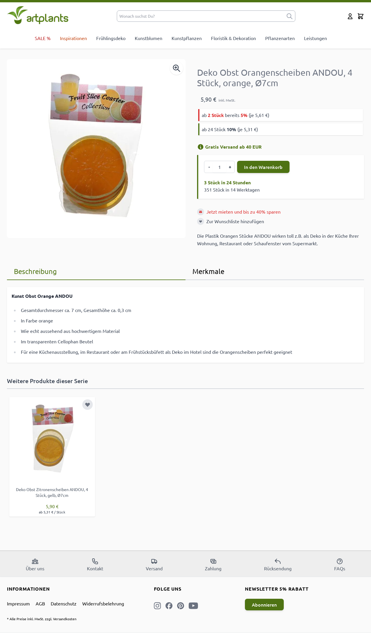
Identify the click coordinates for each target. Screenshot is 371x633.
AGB (40, 603)
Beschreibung (35, 271)
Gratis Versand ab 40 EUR (229, 147)
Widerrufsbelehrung (103, 603)
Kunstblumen (148, 38)
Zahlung (213, 564)
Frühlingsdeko (111, 38)
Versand (154, 564)
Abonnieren (264, 604)
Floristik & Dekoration (233, 38)
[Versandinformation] (200, 146)
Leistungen (315, 38)
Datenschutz (64, 603)
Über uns (35, 564)
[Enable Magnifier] (176, 68)
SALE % (43, 38)
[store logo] (38, 15)
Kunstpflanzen (187, 38)
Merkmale (208, 271)
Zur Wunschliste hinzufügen (235, 221)
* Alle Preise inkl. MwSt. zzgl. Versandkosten (42, 618)
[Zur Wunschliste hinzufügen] (200, 221)
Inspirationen (73, 38)
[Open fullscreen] (96, 148)
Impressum (18, 603)
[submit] (289, 16)
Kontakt (95, 564)
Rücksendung (278, 564)
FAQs (339, 564)
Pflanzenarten (280, 38)
